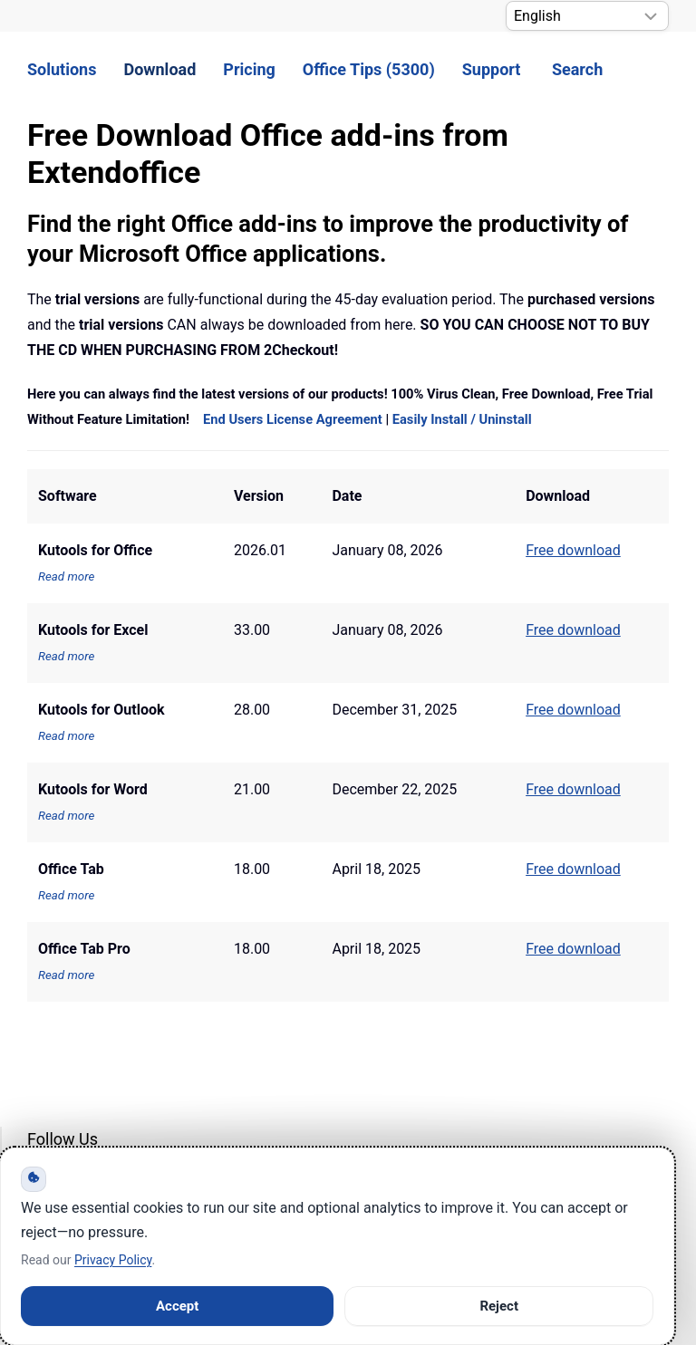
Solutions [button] (61, 69)
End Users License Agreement (292, 419)
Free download (573, 869)
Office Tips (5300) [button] (369, 69)
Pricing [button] (249, 69)
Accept (177, 1306)
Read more (66, 576)
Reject (498, 1306)
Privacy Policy (112, 1260)
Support (491, 69)
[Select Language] (587, 16)
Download (159, 69)
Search (577, 69)
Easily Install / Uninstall (462, 419)
